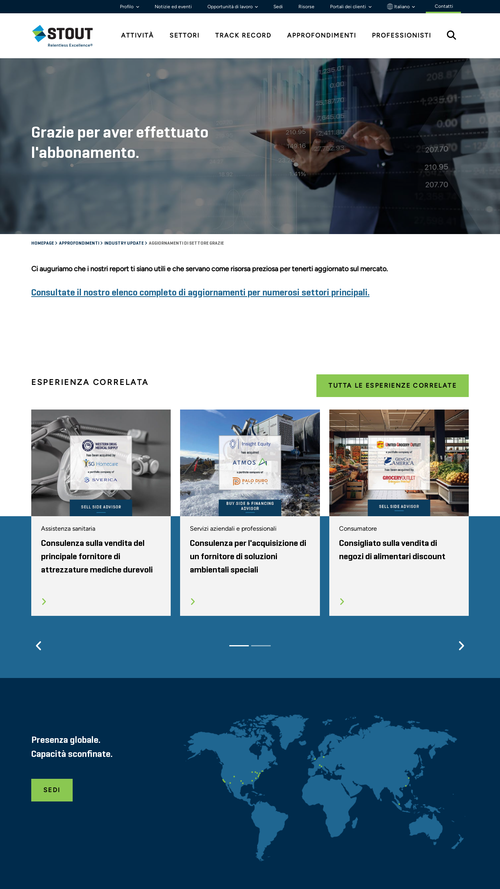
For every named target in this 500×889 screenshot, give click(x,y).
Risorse (306, 6)
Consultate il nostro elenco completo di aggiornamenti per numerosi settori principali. (200, 292)
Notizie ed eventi (173, 6)
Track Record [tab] (243, 35)
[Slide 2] (261, 645)
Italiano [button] (399, 6)
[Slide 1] (239, 645)
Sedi (278, 6)
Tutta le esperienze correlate (393, 385)
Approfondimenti (79, 243)
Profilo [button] (127, 6)
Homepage (43, 243)
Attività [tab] (137, 35)
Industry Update (124, 243)
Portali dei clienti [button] (348, 6)
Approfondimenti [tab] (321, 35)
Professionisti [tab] (401, 35)
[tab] (68, 36)
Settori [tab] (185, 35)
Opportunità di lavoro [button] (230, 6)
